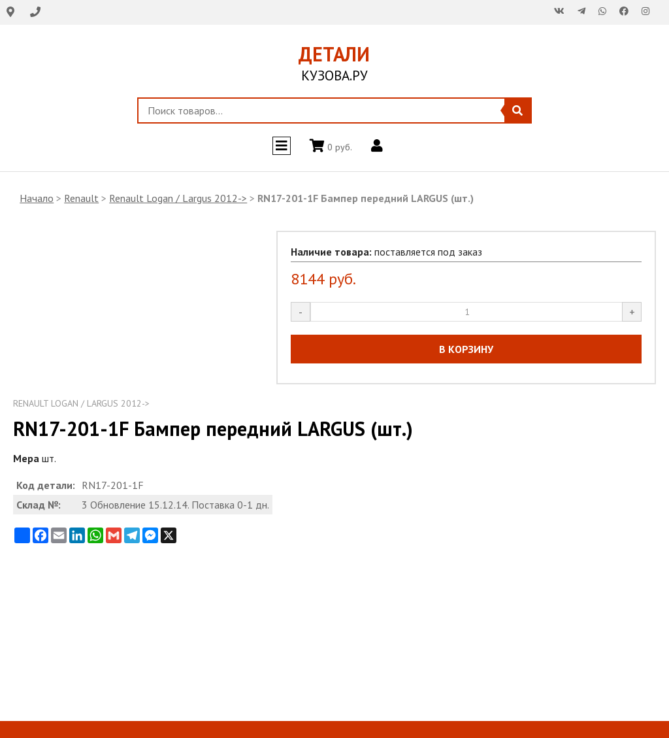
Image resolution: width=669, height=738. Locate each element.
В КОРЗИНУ (466, 349)
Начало (37, 198)
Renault (81, 198)
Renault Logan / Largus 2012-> (178, 198)
